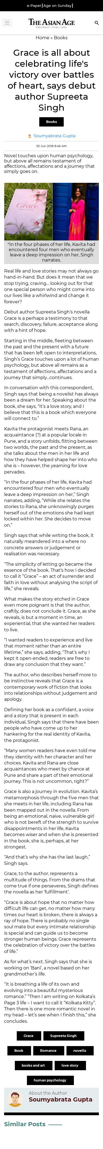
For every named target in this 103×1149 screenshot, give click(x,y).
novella (80, 1051)
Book (19, 1051)
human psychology (50, 1080)
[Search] (97, 23)
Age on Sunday (57, 6)
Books (51, 122)
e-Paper (34, 6)
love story (70, 1065)
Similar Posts (25, 1124)
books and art (34, 1065)
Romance (48, 1051)
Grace (29, 1036)
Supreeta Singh (63, 1036)
